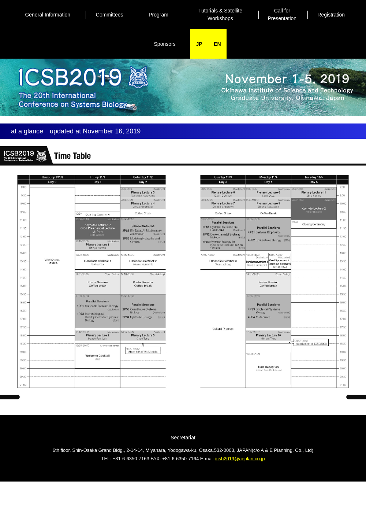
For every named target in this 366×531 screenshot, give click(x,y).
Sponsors (165, 44)
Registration (331, 15)
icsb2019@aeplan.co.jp (240, 458)
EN (217, 44)
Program (158, 15)
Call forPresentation (282, 14)
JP (199, 44)
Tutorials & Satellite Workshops (220, 14)
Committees (109, 15)
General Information (47, 15)
